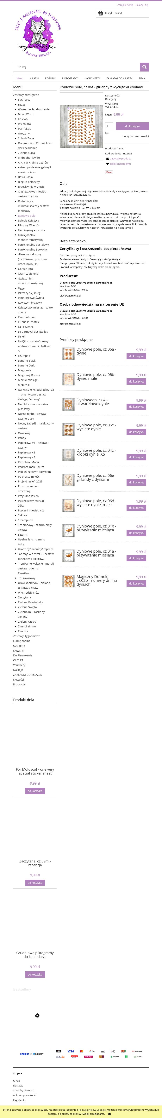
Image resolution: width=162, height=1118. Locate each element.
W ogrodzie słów (28, 592)
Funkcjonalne (21, 641)
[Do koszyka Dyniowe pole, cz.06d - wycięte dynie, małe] (136, 508)
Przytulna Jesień (28, 496)
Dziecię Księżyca (28, 220)
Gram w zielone (28, 273)
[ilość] (109, 126)
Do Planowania (22, 655)
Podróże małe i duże (31, 467)
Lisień (22, 336)
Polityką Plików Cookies (92, 1109)
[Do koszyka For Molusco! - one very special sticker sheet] (35, 791)
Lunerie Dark (26, 365)
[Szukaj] (144, 67)
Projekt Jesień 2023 (30, 481)
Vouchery (19, 665)
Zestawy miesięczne (26, 95)
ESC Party (24, 99)
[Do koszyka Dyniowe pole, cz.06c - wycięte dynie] (136, 432)
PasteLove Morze (29, 462)
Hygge (22, 288)
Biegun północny (29, 182)
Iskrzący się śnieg (29, 293)
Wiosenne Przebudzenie (33, 109)
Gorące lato (25, 269)
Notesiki (18, 650)
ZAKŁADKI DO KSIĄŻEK (27, 675)
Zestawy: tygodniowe (26, 636)
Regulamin (19, 1100)
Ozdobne (19, 646)
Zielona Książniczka (30, 602)
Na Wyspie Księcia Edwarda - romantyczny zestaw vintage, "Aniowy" (36, 394)
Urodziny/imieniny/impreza (35, 549)
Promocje (19, 684)
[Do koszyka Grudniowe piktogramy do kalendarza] (35, 974)
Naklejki (18, 670)
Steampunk (25, 520)
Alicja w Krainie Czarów (33, 162)
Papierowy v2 (26, 452)
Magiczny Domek (29, 375)
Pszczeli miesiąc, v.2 (31, 510)
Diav (121, 148)
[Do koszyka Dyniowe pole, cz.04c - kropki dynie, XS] (136, 457)
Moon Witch (26, 114)
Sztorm (22, 534)
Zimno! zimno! (27, 626)
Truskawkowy (26, 578)
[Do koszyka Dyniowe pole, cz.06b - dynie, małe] (136, 381)
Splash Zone (26, 138)
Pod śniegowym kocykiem (34, 472)
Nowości (18, 679)
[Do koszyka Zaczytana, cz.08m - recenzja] (35, 883)
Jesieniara (24, 124)
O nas (16, 1080)
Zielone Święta (27, 607)
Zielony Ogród (27, 621)
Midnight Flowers (29, 157)
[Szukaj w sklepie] (77, 67)
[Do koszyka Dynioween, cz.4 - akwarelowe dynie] (136, 407)
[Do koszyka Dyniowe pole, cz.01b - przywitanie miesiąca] (136, 533)
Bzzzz (21, 104)
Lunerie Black (26, 360)
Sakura (22, 515)
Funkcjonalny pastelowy (33, 244)
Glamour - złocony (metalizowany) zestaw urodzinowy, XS (32, 259)
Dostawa (18, 1085)
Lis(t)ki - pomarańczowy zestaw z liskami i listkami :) (34, 346)
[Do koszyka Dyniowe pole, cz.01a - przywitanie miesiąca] (136, 558)
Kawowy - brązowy (30, 302)
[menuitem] (20, 78)
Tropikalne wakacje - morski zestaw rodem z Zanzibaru (36, 568)
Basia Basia (25, 177)
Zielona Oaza (26, 153)
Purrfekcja (24, 128)
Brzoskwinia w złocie (31, 186)
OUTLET (18, 660)
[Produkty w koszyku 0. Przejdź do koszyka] (110, 13)
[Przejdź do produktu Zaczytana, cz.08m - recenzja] (35, 836)
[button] (118, 158)
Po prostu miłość (29, 476)
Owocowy (24, 433)
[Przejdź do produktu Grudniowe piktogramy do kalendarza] (35, 928)
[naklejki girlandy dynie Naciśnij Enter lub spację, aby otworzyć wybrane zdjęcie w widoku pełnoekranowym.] (81, 126)
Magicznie (24, 370)
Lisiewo (23, 119)
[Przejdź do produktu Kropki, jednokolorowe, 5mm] (35, 1034)
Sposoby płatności (23, 1090)
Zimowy (23, 631)
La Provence (26, 327)
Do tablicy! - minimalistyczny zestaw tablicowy (33, 206)
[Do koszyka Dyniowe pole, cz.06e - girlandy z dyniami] (136, 482)
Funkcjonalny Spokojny (32, 249)
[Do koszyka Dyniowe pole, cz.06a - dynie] (136, 356)
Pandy (22, 438)
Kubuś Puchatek (28, 322)
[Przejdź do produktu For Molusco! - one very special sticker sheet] (35, 744)
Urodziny (24, 133)
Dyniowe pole (26, 215)
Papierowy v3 (26, 457)
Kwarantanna (26, 317)
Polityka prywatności (25, 1095)
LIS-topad (24, 356)
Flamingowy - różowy (31, 230)
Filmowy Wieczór (29, 225)
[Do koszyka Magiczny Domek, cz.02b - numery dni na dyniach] (136, 583)
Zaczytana (24, 597)
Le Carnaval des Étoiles (33, 331)
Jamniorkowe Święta (31, 298)
